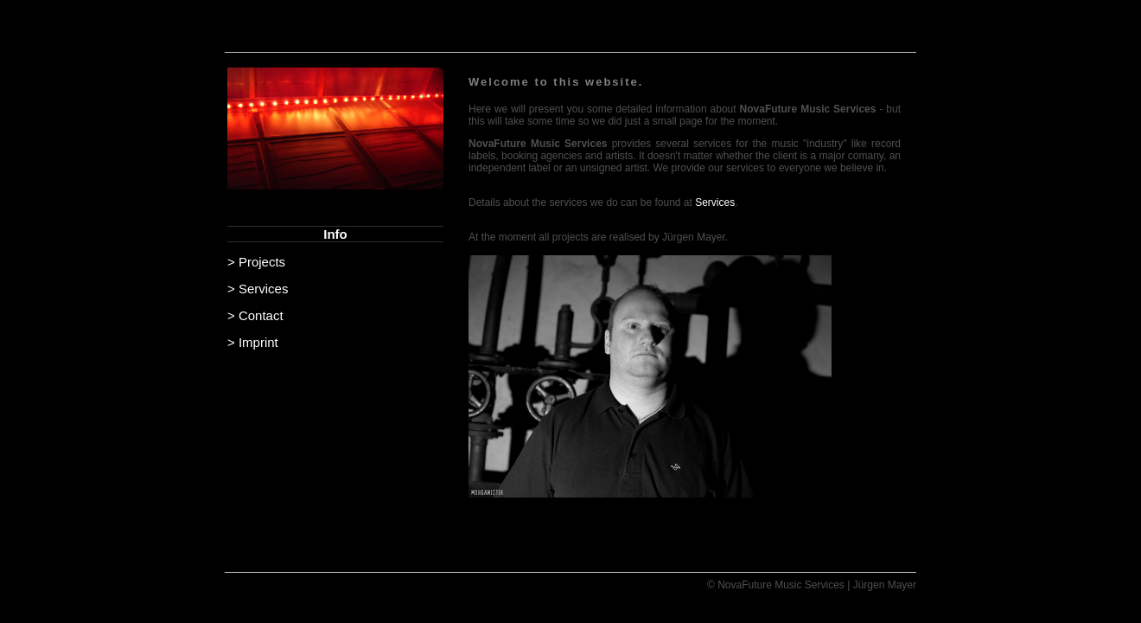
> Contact (255, 315)
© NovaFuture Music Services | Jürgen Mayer (811, 585)
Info (335, 234)
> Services (257, 288)
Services (715, 202)
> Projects (256, 261)
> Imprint (252, 342)
